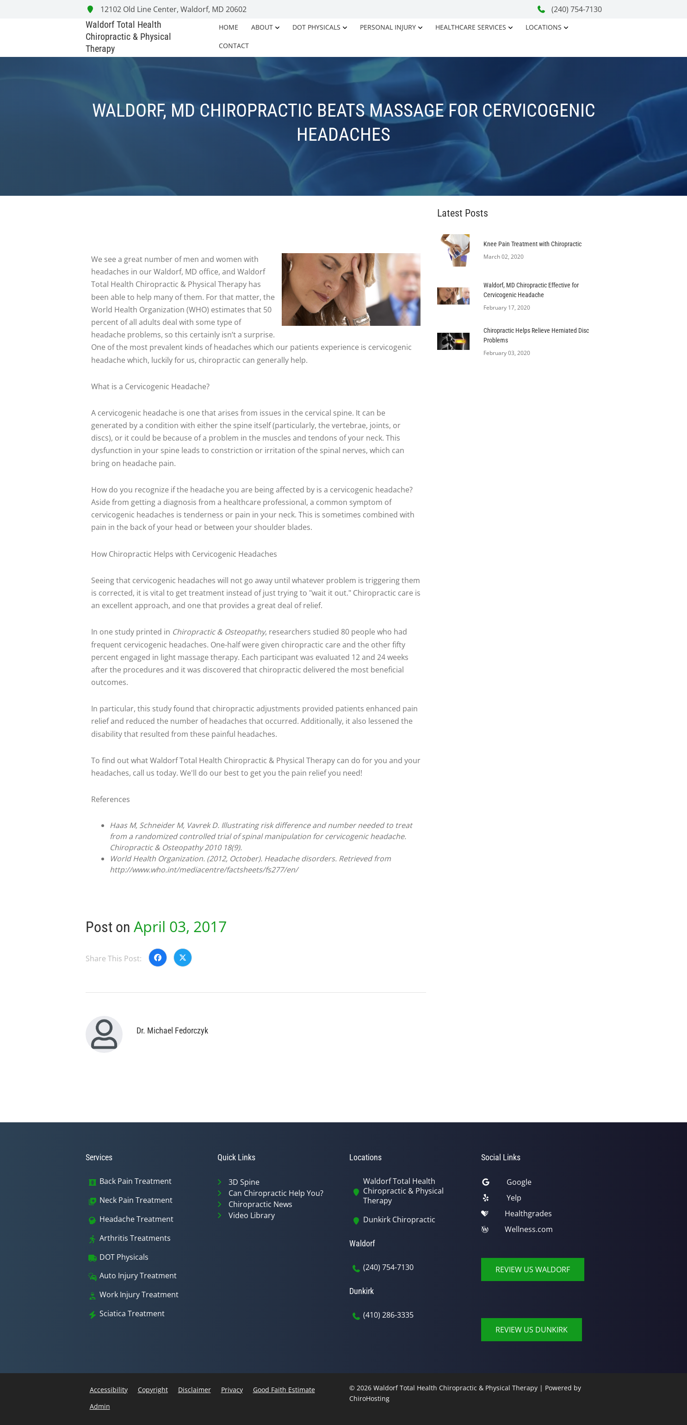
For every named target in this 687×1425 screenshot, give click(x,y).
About (262, 27)
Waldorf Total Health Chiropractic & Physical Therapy (403, 1190)
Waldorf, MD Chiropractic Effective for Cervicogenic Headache (531, 290)
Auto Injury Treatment (138, 1276)
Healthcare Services (470, 27)
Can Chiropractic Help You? (276, 1193)
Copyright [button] (153, 1389)
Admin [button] (100, 1406)
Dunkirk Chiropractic (399, 1220)
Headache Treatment (136, 1219)
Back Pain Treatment (135, 1181)
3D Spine (244, 1182)
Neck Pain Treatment (136, 1200)
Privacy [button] (232, 1389)
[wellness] (541, 1231)
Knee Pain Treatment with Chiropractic (532, 244)
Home (228, 27)
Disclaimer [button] (194, 1389)
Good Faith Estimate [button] (284, 1389)
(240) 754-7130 (569, 9)
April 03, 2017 (180, 926)
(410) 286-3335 (388, 1315)
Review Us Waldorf (532, 1269)
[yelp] (541, 1200)
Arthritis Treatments (135, 1238)
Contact (234, 45)
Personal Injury (388, 27)
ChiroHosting (369, 1398)
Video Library (252, 1215)
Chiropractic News (260, 1204)
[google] (541, 1184)
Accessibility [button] (109, 1389)
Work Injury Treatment (139, 1295)
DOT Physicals (316, 27)
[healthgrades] (541, 1216)
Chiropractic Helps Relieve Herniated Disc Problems (536, 335)
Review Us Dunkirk (531, 1330)
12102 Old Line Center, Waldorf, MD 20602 (166, 9)
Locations (544, 27)
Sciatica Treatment (132, 1314)
